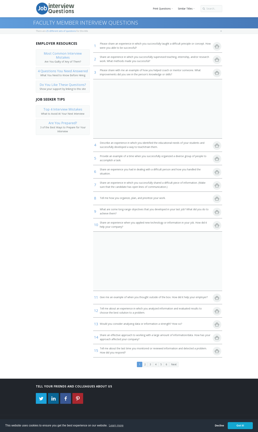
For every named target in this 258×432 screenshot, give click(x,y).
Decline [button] (219, 425)
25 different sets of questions (61, 31)
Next (174, 364)
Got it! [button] (240, 425)
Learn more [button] (116, 425)
